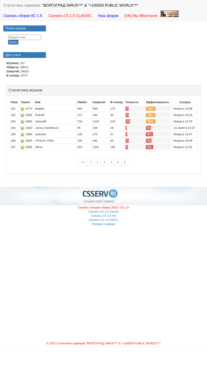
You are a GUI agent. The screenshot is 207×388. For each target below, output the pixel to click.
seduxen (40, 134)
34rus (38, 147)
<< (83, 162)
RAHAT (40, 115)
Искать (13, 42)
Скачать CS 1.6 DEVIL (103, 220)
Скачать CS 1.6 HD (103, 215)
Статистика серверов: (70, 5)
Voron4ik (40, 121)
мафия (39, 108)
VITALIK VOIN (44, 140)
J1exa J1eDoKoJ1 (47, 127)
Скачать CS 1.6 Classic (103, 211)
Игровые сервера (103, 224)
